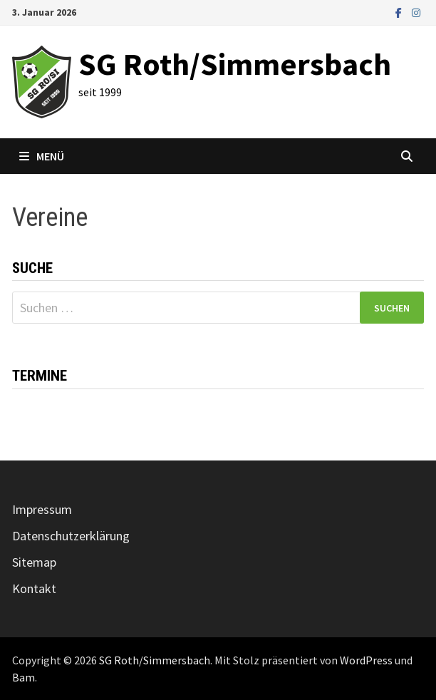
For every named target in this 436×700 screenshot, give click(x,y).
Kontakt (34, 588)
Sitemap (34, 562)
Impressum (42, 509)
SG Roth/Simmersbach (234, 63)
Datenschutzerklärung (71, 535)
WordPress (366, 660)
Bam (23, 677)
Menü (41, 156)
